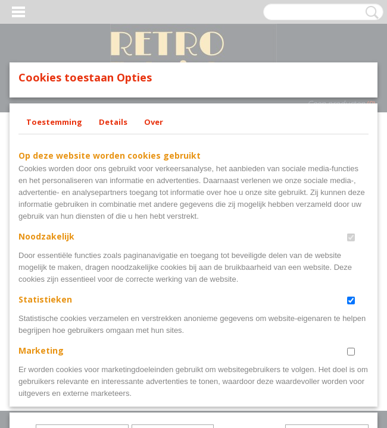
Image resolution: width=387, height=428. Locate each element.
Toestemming (54, 202)
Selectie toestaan (172, 359)
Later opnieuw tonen (82, 359)
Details (113, 202)
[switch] (351, 318)
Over (153, 202)
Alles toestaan (249, 359)
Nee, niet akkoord (327, 359)
